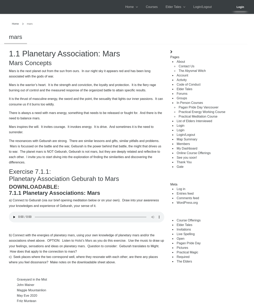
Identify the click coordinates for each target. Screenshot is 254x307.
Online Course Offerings (194, 153)
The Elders (184, 261)
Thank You (184, 162)
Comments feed (188, 198)
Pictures (182, 247)
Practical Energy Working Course (202, 112)
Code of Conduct (188, 84)
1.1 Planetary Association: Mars (64, 53)
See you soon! (187, 157)
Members (183, 144)
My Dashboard (187, 148)
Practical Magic (187, 252)
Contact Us (186, 66)
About (181, 61)
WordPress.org (187, 202)
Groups (182, 98)
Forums (182, 93)
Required (183, 257)
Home (129, 7)
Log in (181, 189)
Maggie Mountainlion (31, 290)
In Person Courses (190, 102)
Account (182, 75)
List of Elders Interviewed (194, 121)
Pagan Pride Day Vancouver (198, 107)
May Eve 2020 (27, 295)
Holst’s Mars (83, 240)
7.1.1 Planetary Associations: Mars (54, 193)
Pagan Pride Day (189, 243)
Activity (182, 80)
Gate (180, 166)
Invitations (184, 229)
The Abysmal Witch (192, 70)
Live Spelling (186, 234)
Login (240, 7)
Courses (152, 7)
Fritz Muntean (26, 301)
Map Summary (187, 139)
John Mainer (25, 285)
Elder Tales (173, 7)
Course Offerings (189, 220)
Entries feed (185, 193)
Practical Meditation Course (198, 116)
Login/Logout (202, 7)
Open (180, 238)
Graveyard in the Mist (32, 279)
